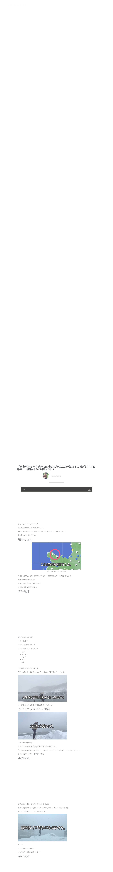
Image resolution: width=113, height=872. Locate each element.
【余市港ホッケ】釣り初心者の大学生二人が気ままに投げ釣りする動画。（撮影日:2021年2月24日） (56, 468)
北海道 (60, 480)
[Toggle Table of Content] (88, 489)
